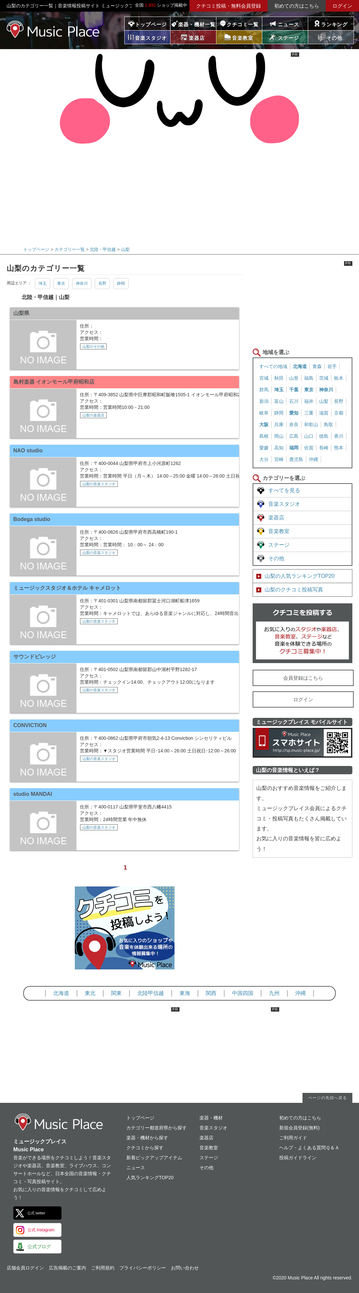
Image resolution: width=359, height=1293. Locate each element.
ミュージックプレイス (53, 29)
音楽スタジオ (284, 504)
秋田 (279, 378)
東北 (90, 993)
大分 (264, 459)
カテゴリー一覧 (70, 249)
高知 (279, 447)
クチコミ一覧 (243, 24)
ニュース (288, 24)
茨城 (323, 378)
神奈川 (82, 283)
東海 (185, 993)
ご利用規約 (102, 1267)
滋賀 (323, 413)
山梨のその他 (93, 346)
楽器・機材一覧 (196, 24)
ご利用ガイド (293, 1137)
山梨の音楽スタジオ (98, 484)
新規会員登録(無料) (299, 1127)
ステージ (279, 545)
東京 (61, 283)
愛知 (294, 413)
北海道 (300, 366)
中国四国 (242, 993)
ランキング (334, 24)
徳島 (323, 436)
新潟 (264, 401)
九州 (274, 993)
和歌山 (311, 424)
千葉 (294, 389)
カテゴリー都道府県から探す (156, 1127)
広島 (294, 436)
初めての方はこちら (296, 6)
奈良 (294, 424)
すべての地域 (273, 366)
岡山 (279, 436)
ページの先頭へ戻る (327, 1098)
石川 (294, 401)
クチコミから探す (145, 1147)
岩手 (332, 366)
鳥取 (328, 424)
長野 (102, 283)
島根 (264, 436)
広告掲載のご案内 (67, 1267)
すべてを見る (284, 490)
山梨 (125, 249)
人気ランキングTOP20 (150, 1177)
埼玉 (43, 283)
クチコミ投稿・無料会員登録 (228, 6)
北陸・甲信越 (103, 249)
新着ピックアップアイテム (154, 1157)
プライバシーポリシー (142, 1267)
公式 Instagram (41, 1230)
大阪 (264, 424)
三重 (308, 413)
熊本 (338, 447)
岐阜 (264, 413)
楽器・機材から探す (147, 1137)
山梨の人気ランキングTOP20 (299, 576)
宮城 (264, 378)
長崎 (323, 447)
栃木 (338, 378)
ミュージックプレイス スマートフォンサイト (302, 743)
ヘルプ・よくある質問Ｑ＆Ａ (309, 1147)
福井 (308, 401)
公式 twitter (36, 1213)
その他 (276, 558)
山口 (308, 436)
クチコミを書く (302, 633)
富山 (279, 401)
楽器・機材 (211, 1117)
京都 (338, 413)
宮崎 (279, 459)
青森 (317, 366)
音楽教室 (279, 531)
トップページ (151, 24)
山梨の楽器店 (93, 415)
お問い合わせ (185, 1267)
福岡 (294, 447)
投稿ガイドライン (297, 1157)
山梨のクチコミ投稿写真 (294, 589)
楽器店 (276, 517)
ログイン (342, 6)
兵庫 (279, 424)
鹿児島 (296, 459)
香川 (338, 436)
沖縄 (313, 459)
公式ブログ (39, 1246)
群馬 (264, 389)
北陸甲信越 (150, 993)
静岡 (121, 283)
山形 (294, 378)
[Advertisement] (177, 190)
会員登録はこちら (303, 678)
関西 (211, 993)
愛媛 (264, 447)
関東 (116, 993)
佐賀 (308, 447)
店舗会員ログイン (25, 1267)
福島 (308, 378)
